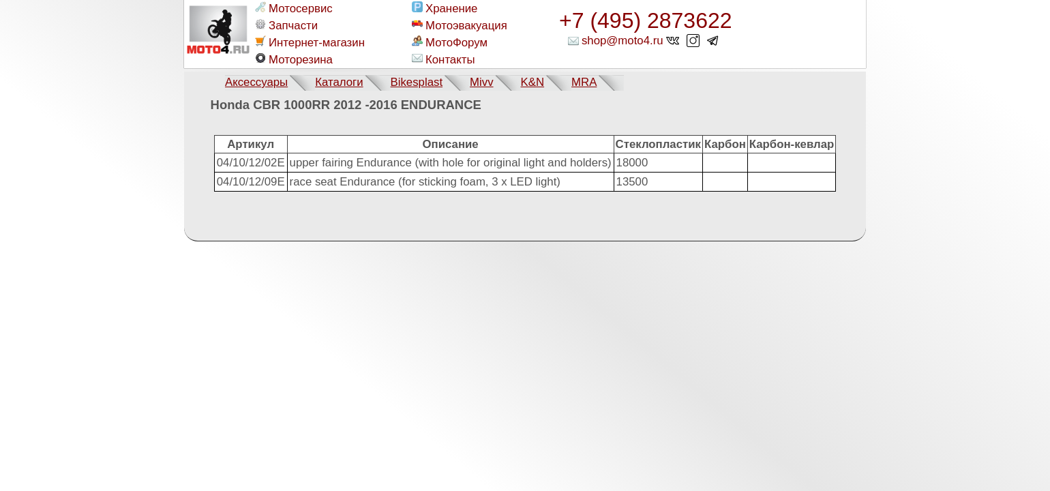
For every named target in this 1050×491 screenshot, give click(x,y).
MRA (584, 82)
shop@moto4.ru (622, 40)
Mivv (482, 82)
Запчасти (286, 25)
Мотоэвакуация (459, 25)
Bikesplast (416, 82)
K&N (533, 82)
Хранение (444, 8)
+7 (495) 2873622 (645, 20)
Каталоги (339, 82)
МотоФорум (449, 42)
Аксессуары (256, 82)
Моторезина (294, 59)
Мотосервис (294, 8)
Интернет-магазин (310, 42)
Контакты (443, 59)
